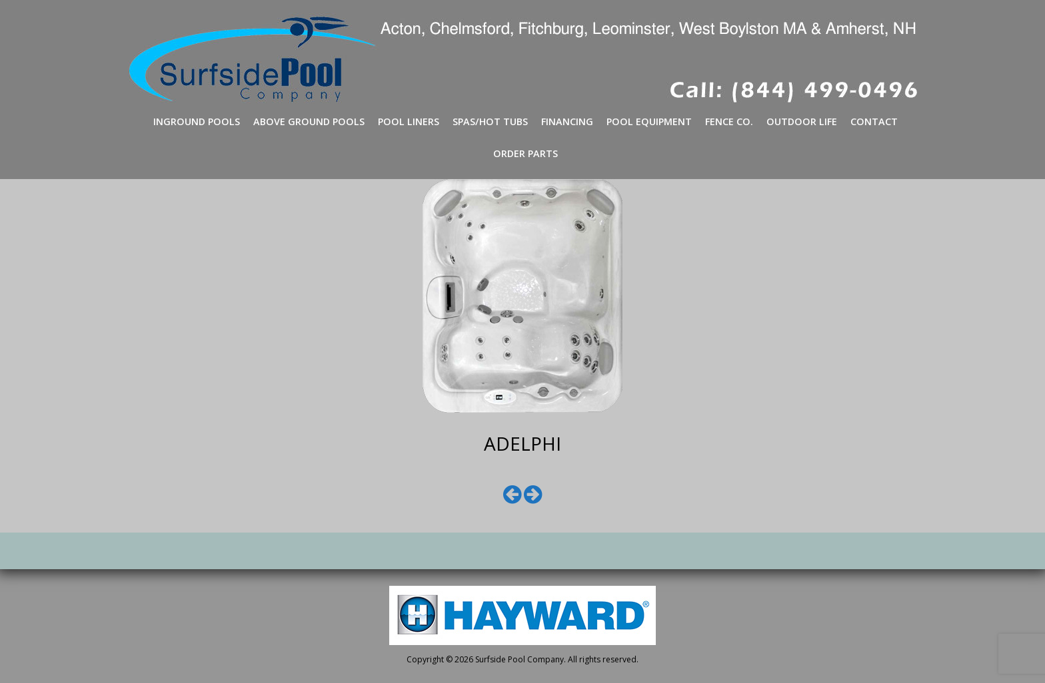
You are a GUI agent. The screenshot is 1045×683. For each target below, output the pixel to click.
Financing (567, 121)
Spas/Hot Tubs (490, 121)
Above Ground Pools (309, 121)
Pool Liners (408, 121)
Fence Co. (729, 121)
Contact (874, 121)
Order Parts (525, 153)
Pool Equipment (649, 121)
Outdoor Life (801, 121)
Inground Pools (196, 121)
